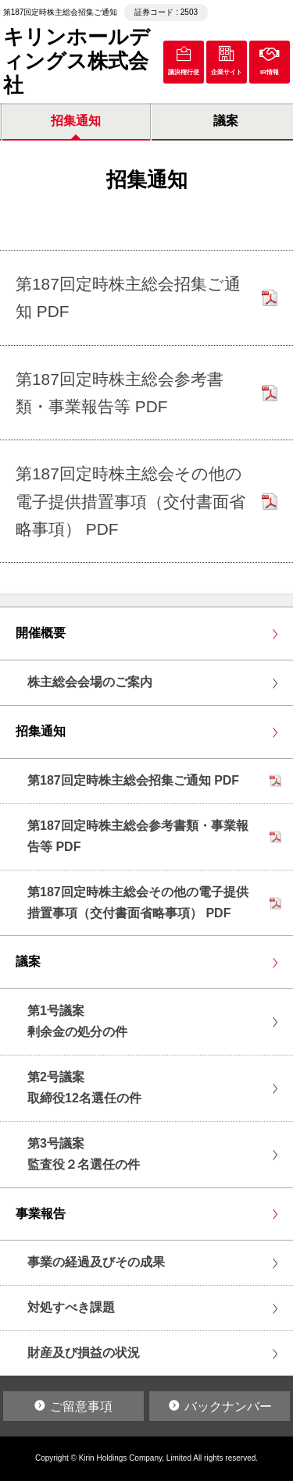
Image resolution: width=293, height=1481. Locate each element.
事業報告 (41, 1213)
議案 (28, 961)
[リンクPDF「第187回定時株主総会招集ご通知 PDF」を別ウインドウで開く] (146, 298)
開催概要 (41, 632)
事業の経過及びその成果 (96, 1262)
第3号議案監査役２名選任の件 (83, 1154)
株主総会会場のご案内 (89, 682)
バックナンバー (228, 1406)
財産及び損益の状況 (83, 1352)
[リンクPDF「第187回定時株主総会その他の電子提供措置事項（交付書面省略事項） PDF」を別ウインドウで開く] (146, 501)
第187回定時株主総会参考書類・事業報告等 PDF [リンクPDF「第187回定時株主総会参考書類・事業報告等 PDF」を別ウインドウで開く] (137, 836)
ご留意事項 (81, 1406)
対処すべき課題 (71, 1307)
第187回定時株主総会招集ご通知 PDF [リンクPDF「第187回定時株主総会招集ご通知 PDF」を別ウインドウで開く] (133, 780)
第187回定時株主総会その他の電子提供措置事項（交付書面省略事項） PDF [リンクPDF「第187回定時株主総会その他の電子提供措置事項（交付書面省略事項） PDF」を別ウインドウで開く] (137, 902)
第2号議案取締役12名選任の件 (84, 1087)
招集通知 (76, 120)
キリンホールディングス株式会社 (76, 61)
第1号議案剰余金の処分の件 (77, 1021)
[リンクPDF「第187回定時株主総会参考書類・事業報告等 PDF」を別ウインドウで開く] (146, 393)
